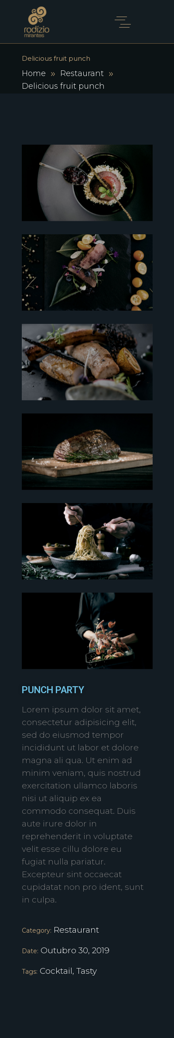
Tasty (86, 971)
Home (34, 73)
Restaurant (82, 73)
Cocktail (56, 971)
